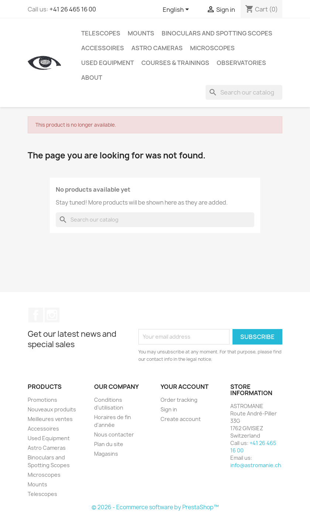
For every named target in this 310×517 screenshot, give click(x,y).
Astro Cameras (157, 48)
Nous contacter (114, 434)
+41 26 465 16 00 (72, 9)
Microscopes (212, 48)
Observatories (241, 63)
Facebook (35, 315)
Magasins (106, 453)
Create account (181, 418)
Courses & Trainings (175, 63)
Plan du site (108, 444)
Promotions (42, 399)
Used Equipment (107, 63)
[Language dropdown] (177, 10)
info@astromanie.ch (255, 465)
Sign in (169, 409)
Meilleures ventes (50, 418)
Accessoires (102, 48)
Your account (185, 387)
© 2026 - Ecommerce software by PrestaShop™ (155, 507)
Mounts (141, 33)
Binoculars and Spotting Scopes (217, 33)
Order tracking (179, 399)
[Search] (244, 92)
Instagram (52, 315)
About (91, 77)
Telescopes (100, 33)
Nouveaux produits (52, 409)
